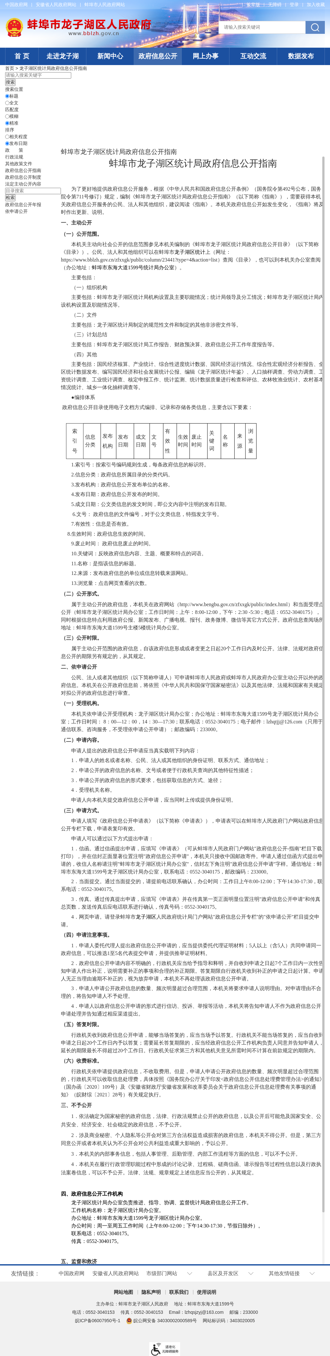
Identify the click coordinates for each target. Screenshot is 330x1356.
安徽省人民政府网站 (56, 4)
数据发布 (301, 56)
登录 (294, 4)
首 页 (22, 56)
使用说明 (206, 1292)
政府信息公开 (158, 56)
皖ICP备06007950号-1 (97, 1320)
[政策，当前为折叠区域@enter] (14, 150)
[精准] (7, 123)
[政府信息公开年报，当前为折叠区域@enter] (23, 204)
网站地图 (123, 1292)
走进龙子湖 (62, 56)
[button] (253, 4)
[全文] (7, 103)
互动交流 (253, 56)
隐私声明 (151, 1292)
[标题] (7, 96)
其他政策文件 (18, 163)
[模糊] (7, 116)
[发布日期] (7, 143)
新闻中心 (110, 56)
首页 (9, 68)
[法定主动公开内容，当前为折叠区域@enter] (23, 183)
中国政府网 (16, 4)
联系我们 (179, 1292)
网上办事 (205, 56)
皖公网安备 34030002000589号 (161, 1320)
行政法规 (14, 156)
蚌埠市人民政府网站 (104, 4)
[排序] (7, 137)
